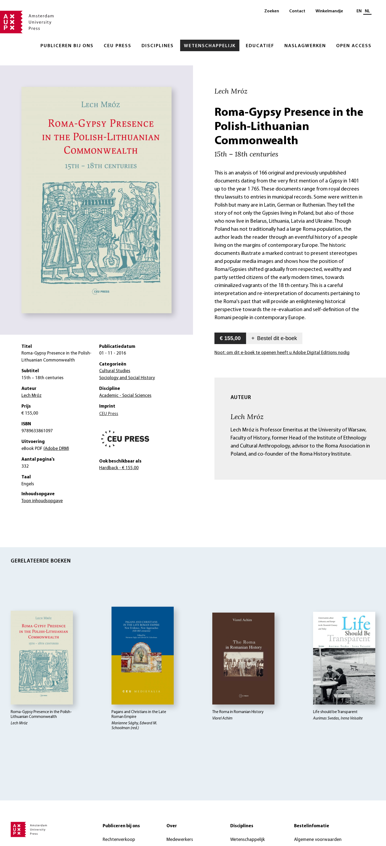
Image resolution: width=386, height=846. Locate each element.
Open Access (354, 46)
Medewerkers (179, 839)
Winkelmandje (329, 11)
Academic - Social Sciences (125, 395)
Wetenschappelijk (210, 46)
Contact (297, 11)
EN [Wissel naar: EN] (359, 11)
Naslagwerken (305, 46)
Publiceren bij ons (67, 46)
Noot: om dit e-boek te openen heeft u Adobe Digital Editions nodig (282, 353)
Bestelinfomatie (311, 826)
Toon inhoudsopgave (42, 501)
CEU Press (117, 46)
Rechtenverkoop (119, 839)
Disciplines (158, 46)
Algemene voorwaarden (318, 839)
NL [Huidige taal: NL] (367, 11)
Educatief (260, 46)
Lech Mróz (247, 416)
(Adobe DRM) (56, 448)
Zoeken (271, 11)
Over (171, 826)
